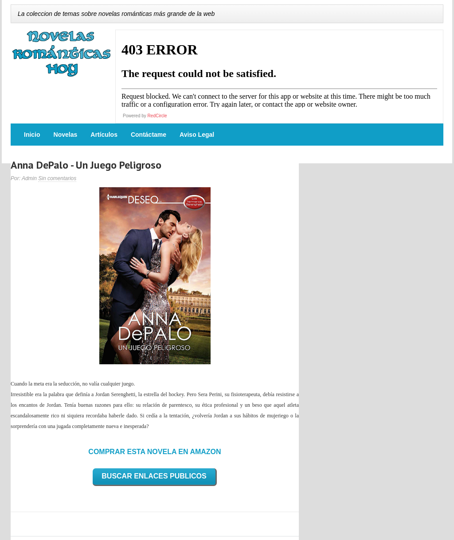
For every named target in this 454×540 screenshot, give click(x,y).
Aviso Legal (197, 134)
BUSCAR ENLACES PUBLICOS (154, 476)
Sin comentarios (57, 178)
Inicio (32, 134)
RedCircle (157, 115)
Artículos (103, 134)
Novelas (66, 134)
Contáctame (148, 134)
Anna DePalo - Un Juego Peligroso (86, 165)
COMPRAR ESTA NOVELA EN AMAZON (154, 451)
